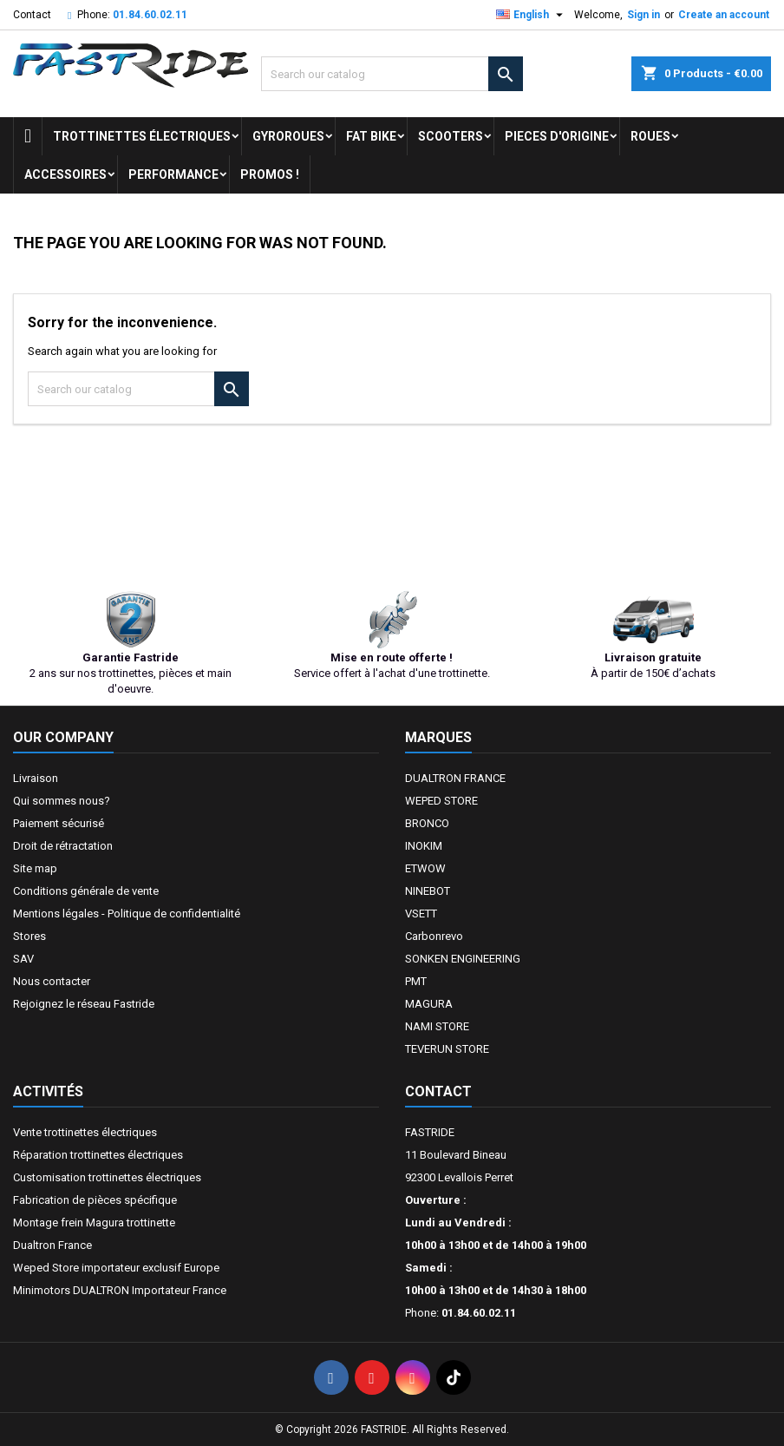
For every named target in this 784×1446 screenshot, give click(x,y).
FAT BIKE (371, 136)
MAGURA (429, 1003)
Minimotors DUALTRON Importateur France (119, 1290)
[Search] (391, 73)
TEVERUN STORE (447, 1048)
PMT (416, 981)
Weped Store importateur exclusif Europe (116, 1267)
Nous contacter (51, 981)
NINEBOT (427, 890)
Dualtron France (52, 1245)
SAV (23, 958)
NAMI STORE (437, 1026)
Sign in (643, 15)
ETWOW (425, 868)
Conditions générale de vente (86, 890)
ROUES (650, 136)
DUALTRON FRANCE (455, 778)
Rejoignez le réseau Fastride (83, 1003)
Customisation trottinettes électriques (107, 1177)
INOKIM (423, 845)
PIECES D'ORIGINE (557, 136)
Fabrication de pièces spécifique (95, 1199)
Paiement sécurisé (58, 823)
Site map (35, 868)
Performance (173, 174)
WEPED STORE (441, 800)
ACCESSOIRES (65, 174)
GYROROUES (288, 136)
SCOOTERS (450, 136)
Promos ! (269, 174)
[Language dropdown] (531, 15)
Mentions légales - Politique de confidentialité (126, 913)
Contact (32, 15)
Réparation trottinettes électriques (98, 1154)
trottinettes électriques (142, 136)
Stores (29, 936)
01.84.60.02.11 (150, 15)
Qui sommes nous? (61, 800)
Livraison (35, 778)
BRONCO (427, 823)
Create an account (723, 15)
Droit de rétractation (63, 845)
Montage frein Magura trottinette (94, 1222)
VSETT (421, 913)
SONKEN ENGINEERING (462, 958)
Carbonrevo (434, 936)
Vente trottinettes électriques (85, 1132)
